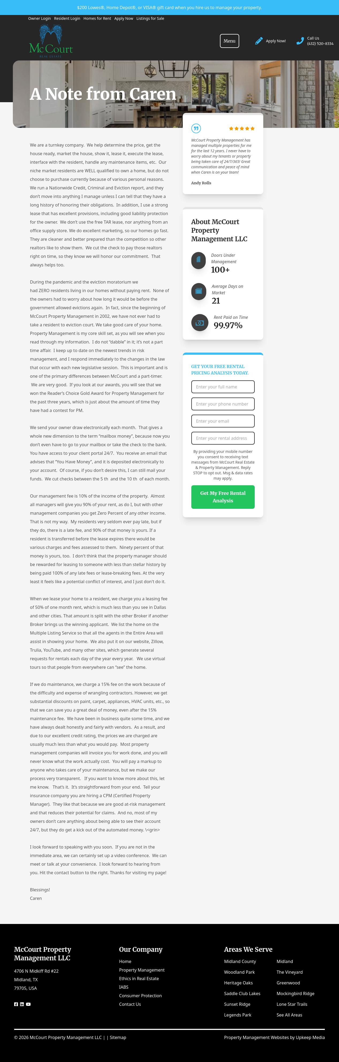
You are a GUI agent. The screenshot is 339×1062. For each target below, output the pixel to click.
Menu (229, 41)
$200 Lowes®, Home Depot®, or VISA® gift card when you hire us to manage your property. (169, 7)
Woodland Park (239, 972)
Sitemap (118, 1037)
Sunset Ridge (237, 1004)
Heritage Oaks (238, 983)
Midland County (240, 961)
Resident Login (67, 18)
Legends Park (238, 1015)
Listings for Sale (150, 18)
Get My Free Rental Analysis (223, 497)
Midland (285, 961)
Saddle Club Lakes (242, 993)
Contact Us (130, 1004)
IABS (123, 987)
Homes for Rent (97, 18)
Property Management (142, 970)
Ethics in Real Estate (139, 978)
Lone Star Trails (292, 1004)
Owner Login (39, 18)
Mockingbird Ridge (295, 993)
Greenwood (288, 983)
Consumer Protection (140, 996)
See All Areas (289, 1015)
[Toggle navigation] (229, 41)
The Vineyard (290, 972)
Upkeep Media (310, 1037)
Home (125, 961)
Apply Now (123, 18)
